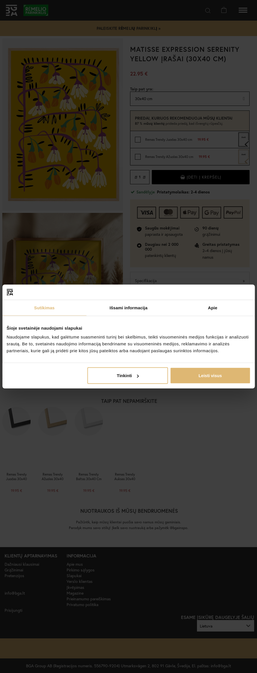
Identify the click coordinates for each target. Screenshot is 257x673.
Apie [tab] (212, 307)
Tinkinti (128, 375)
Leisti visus (210, 375)
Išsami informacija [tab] (128, 307)
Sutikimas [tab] (44, 307)
